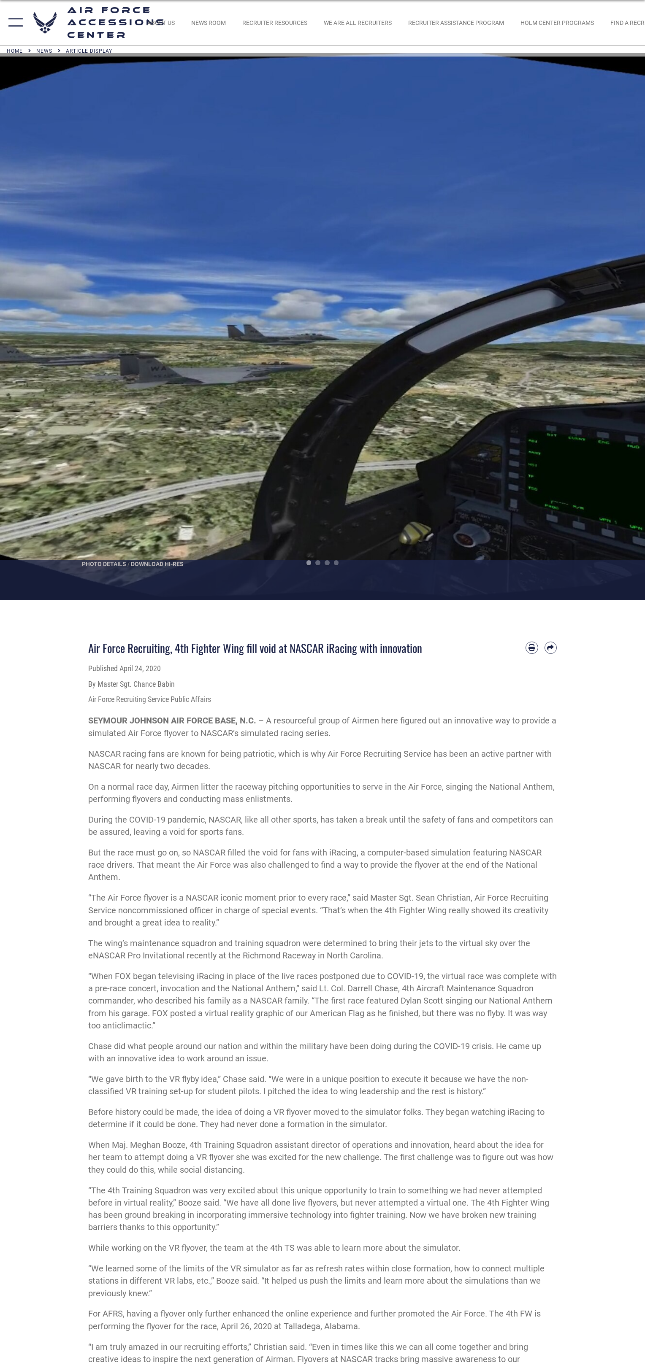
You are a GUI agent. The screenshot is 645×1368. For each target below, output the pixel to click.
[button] (13, 23)
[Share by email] (551, 648)
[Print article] (532, 648)
